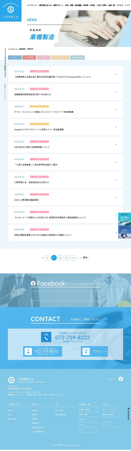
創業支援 (34, 416)
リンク (81, 431)
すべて (14, 58)
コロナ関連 (29, 58)
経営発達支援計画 (37, 428)
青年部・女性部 (84, 411)
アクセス (82, 426)
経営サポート (36, 406)
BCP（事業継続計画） (39, 433)
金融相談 (34, 420)
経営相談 (34, 411)
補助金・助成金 (77, 58)
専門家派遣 (35, 424)
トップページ (12, 49)
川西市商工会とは (14, 406)
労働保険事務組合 (60, 416)
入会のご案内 (83, 416)
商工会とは (11, 411)
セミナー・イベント (60, 58)
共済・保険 (58, 411)
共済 (56, 406)
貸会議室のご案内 (85, 406)
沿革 (9, 416)
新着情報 (22, 49)
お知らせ (43, 58)
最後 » (86, 258)
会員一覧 (82, 421)
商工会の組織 (12, 420)
